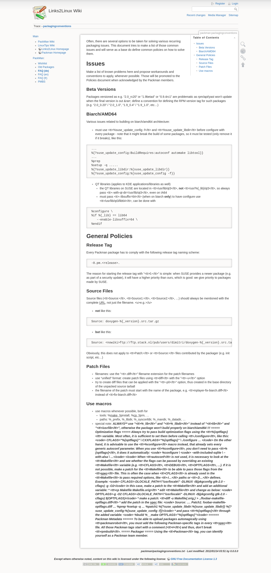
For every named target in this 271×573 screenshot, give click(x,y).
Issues (200, 43)
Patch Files (205, 66)
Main (36, 36)
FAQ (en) (43, 74)
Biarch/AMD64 (207, 51)
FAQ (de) (43, 70)
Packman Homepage (54, 52)
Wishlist (42, 63)
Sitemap (233, 15)
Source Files (206, 63)
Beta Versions (207, 47)
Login (235, 3)
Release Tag (206, 59)
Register (220, 3)
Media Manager (217, 15)
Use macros (206, 70)
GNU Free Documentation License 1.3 (194, 559)
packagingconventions (57, 26)
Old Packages (46, 67)
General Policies (205, 55)
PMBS (42, 81)
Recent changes (196, 15)
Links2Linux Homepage (55, 49)
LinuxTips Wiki (46, 45)
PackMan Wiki (46, 41)
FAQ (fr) (42, 78)
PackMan (38, 58)
